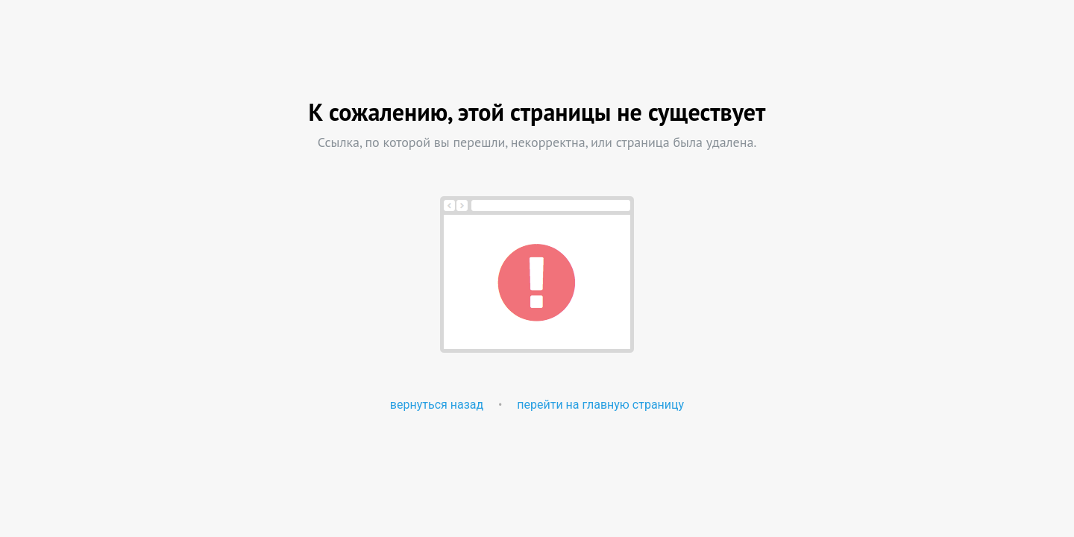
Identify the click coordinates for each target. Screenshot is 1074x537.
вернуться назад (436, 405)
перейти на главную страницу (600, 405)
